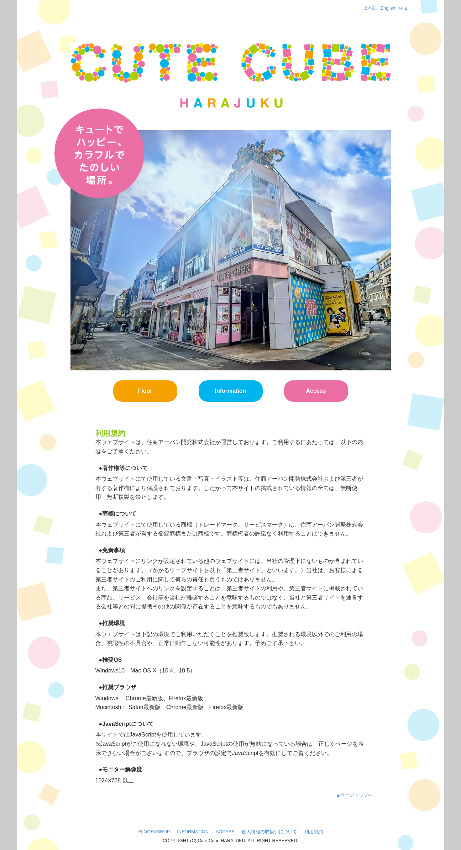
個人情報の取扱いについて (269, 831)
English (388, 8)
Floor (145, 391)
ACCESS (225, 831)
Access (316, 391)
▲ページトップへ (354, 795)
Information (230, 391)
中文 (403, 8)
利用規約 (313, 831)
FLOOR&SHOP (154, 831)
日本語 (370, 8)
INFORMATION (193, 831)
